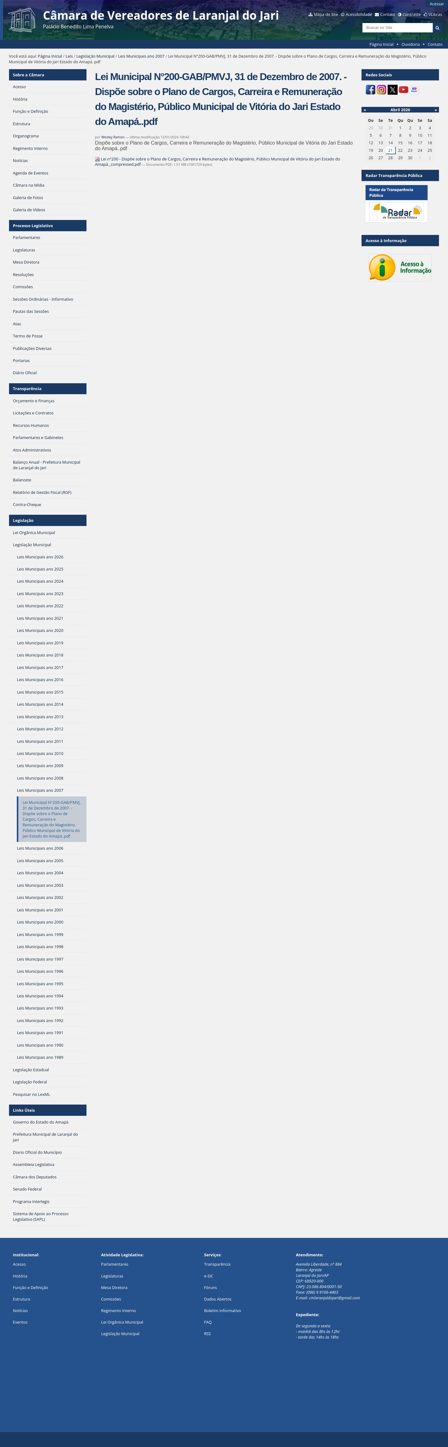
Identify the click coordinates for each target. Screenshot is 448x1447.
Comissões (111, 1299)
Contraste (412, 14)
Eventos (20, 1322)
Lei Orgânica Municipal (122, 1322)
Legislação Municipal (95, 56)
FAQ (208, 1322)
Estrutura (21, 1299)
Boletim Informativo (222, 1310)
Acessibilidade (359, 14)
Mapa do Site (326, 14)
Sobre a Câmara (28, 75)
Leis (69, 56)
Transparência (27, 388)
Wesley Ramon (113, 137)
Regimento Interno (118, 1310)
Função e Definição (30, 1287)
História (20, 1276)
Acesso (19, 1264)
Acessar (437, 4)
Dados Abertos (217, 1299)
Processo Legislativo (33, 225)
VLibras (435, 14)
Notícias (20, 1310)
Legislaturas (112, 1276)
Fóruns (210, 1287)
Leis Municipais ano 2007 (141, 56)
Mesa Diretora (114, 1287)
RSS (207, 1333)
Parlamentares (114, 1264)
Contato (387, 14)
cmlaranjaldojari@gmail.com (334, 1298)
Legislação (23, 520)
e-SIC (208, 1276)
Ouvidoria (411, 44)
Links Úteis (24, 1110)
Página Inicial (382, 44)
